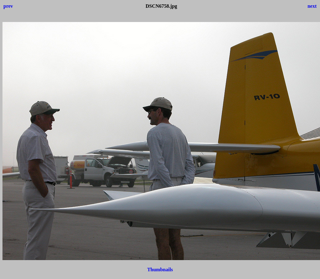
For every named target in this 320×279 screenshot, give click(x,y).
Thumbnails (160, 269)
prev (8, 6)
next (312, 6)
